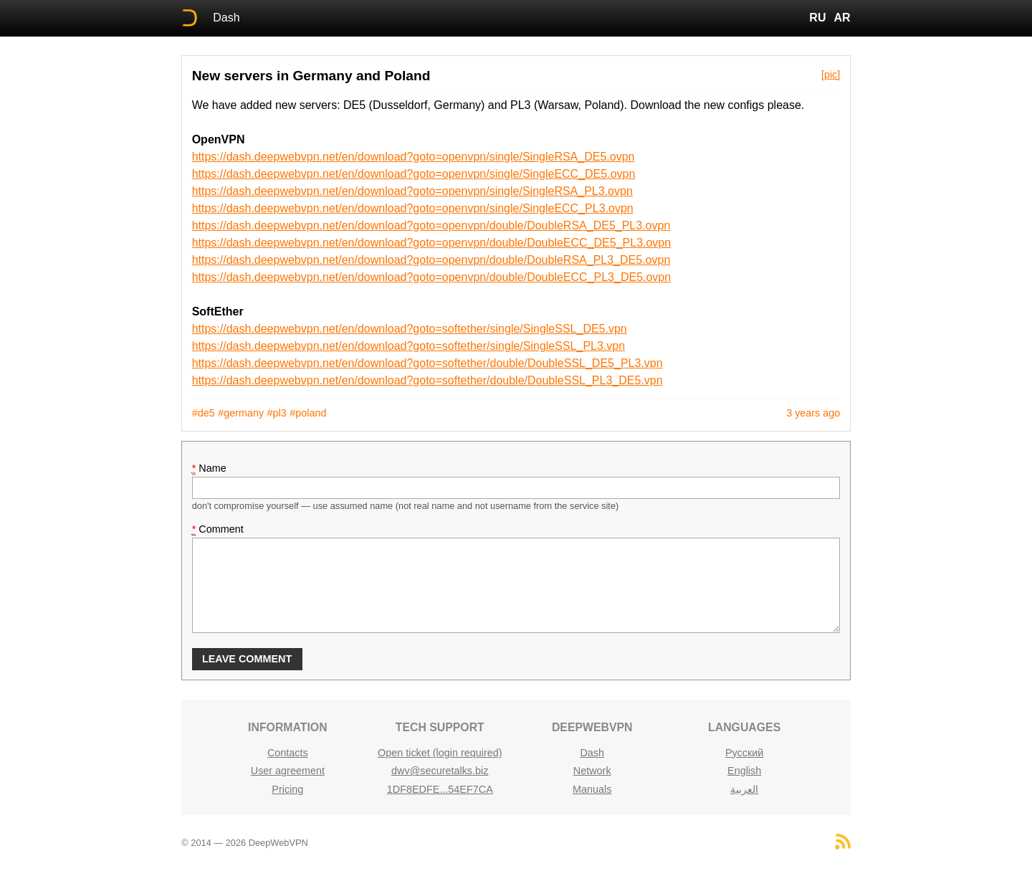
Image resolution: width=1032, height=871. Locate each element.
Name (209, 468)
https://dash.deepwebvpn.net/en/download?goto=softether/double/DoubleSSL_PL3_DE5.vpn (427, 380)
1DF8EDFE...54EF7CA (440, 789)
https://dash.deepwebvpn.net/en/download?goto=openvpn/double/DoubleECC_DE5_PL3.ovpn (432, 243)
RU (817, 17)
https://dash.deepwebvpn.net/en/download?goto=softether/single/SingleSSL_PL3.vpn (408, 346)
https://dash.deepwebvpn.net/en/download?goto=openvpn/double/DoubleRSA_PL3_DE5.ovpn (431, 260)
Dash (226, 17)
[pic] (830, 74)
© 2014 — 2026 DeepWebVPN (244, 842)
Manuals (592, 789)
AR (842, 17)
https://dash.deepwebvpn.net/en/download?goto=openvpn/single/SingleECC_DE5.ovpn (414, 174)
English (744, 770)
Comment (218, 529)
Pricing (287, 789)
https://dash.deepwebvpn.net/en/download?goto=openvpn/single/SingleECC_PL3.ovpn (413, 208)
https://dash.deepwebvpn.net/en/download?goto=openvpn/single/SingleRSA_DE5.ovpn (413, 157)
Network (592, 770)
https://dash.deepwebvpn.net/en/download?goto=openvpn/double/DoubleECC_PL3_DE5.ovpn (432, 277)
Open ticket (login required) (440, 752)
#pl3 (277, 413)
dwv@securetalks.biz (439, 770)
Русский (744, 752)
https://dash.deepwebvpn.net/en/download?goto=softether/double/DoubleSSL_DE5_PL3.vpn (427, 363)
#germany (241, 413)
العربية (744, 789)
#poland (308, 413)
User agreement (288, 770)
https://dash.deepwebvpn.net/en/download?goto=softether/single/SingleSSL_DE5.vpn (409, 329)
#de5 (203, 413)
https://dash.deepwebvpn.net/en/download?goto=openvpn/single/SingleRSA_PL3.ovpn (412, 191)
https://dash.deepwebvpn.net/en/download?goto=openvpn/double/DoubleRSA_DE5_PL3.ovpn (431, 225)
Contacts (287, 752)
